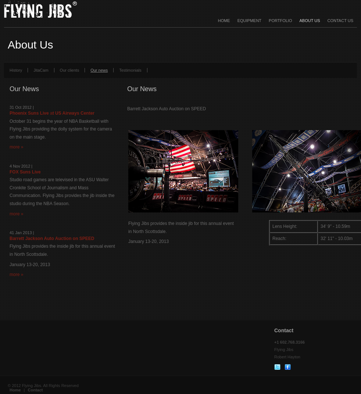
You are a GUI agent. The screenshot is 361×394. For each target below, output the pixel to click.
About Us (309, 20)
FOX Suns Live (25, 172)
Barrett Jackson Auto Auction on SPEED (52, 238)
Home (224, 20)
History (16, 70)
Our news (99, 70)
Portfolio (280, 20)
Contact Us (341, 20)
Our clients (69, 70)
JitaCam (40, 70)
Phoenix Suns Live (30, 113)
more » (16, 147)
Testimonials (130, 70)
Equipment (249, 20)
